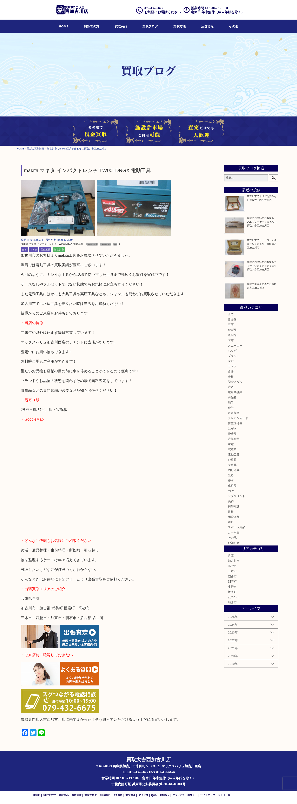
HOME (63, 26)
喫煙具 (232, 449)
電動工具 (45, 249)
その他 (233, 26)
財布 (231, 340)
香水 (231, 480)
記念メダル (235, 381)
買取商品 (121, 26)
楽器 (231, 475)
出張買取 (118, 795)
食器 (231, 371)
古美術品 (233, 439)
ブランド (233, 355)
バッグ (232, 350)
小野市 (232, 586)
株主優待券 (235, 423)
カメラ (232, 366)
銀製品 (232, 335)
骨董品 (232, 433)
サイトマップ (207, 795)
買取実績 (76, 795)
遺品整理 (130, 795)
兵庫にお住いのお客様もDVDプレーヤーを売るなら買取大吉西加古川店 (262, 222)
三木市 (232, 571)
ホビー (232, 522)
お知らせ (233, 542)
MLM (231, 491)
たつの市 (233, 597)
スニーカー (235, 345)
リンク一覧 (224, 795)
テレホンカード (238, 418)
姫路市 (232, 576)
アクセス (143, 795)
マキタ (33, 249)
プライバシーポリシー (184, 795)
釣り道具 (233, 470)
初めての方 (91, 26)
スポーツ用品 (236, 527)
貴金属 (232, 319)
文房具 (232, 465)
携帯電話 (233, 506)
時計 (231, 361)
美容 (231, 501)
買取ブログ (150, 26)
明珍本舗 (233, 516)
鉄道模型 (233, 413)
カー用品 (233, 532)
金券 (231, 407)
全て (24, 249)
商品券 (232, 397)
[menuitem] (63, 26)
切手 (231, 402)
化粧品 (232, 485)
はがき (232, 428)
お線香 (232, 459)
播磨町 (232, 592)
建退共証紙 (235, 392)
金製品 (232, 329)
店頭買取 (105, 795)
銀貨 (231, 511)
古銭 (231, 387)
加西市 (232, 602)
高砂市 (232, 566)
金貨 (231, 376)
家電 (231, 444)
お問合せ (165, 795)
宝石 (231, 324)
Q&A (154, 795)
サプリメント (236, 496)
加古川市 (59, 249)
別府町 (232, 581)
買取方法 (179, 26)
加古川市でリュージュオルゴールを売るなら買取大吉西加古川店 (262, 244)
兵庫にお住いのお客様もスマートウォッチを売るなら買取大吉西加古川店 (262, 266)
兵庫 (231, 555)
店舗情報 (207, 26)
